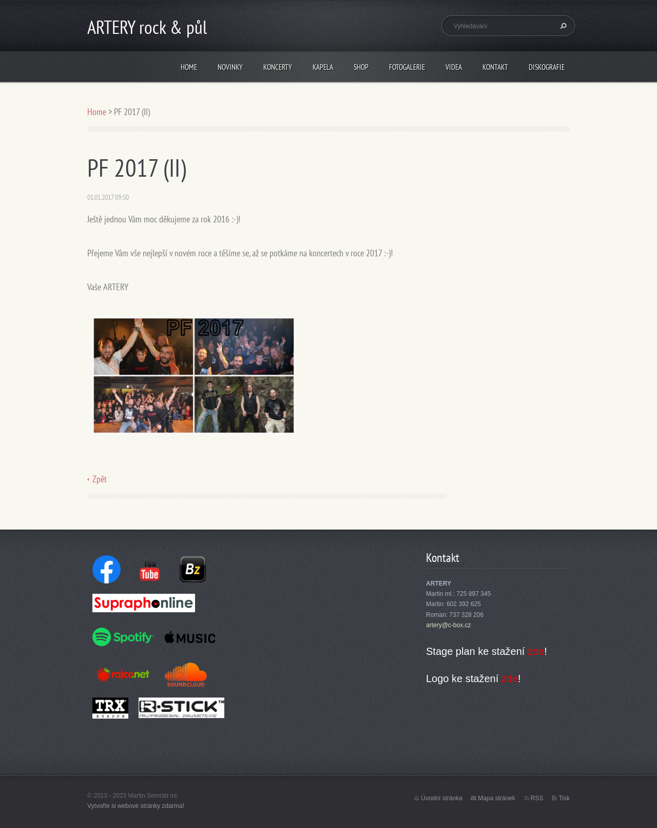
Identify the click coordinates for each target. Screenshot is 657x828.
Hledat (562, 25)
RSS (537, 798)
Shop (361, 67)
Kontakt (495, 67)
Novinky (230, 67)
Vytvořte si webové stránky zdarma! (135, 806)
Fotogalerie (407, 67)
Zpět (99, 479)
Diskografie (547, 67)
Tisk (564, 798)
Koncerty (277, 67)
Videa (454, 67)
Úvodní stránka (441, 798)
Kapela (323, 67)
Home (189, 67)
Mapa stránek (496, 798)
